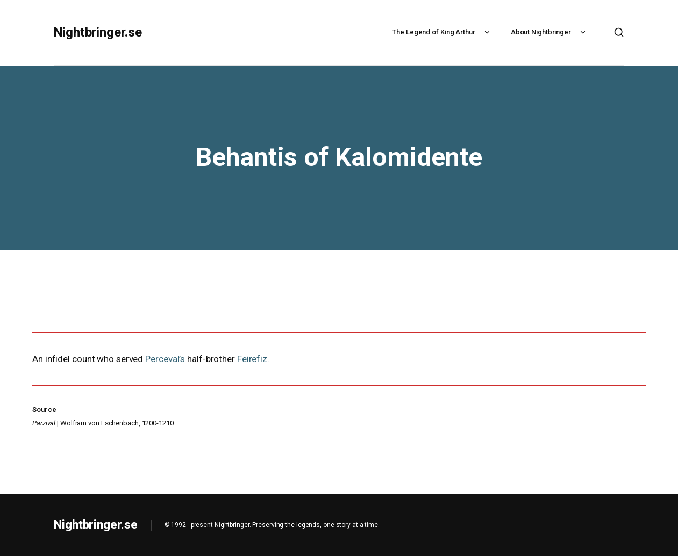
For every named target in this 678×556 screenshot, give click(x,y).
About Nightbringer (549, 32)
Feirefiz (252, 358)
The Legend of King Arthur (442, 32)
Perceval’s (165, 358)
